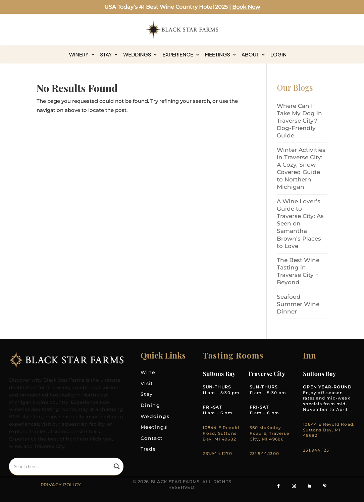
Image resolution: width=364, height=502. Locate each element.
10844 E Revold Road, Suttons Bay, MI (329, 427)
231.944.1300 (264, 453)
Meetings (217, 54)
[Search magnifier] (116, 466)
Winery (79, 54)
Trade (148, 449)
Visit (147, 383)
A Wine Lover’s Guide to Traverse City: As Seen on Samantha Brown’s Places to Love (300, 223)
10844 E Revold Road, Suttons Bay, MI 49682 (221, 433)
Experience (177, 54)
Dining (150, 405)
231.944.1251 (317, 450)
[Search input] (62, 466)
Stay (106, 54)
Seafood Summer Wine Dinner (298, 304)
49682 (310, 435)
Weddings (137, 54)
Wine (148, 372)
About (250, 54)
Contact (152, 438)
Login (278, 54)
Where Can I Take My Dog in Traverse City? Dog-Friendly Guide (299, 120)
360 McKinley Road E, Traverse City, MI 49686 (269, 433)
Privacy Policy (61, 484)
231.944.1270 (217, 453)
